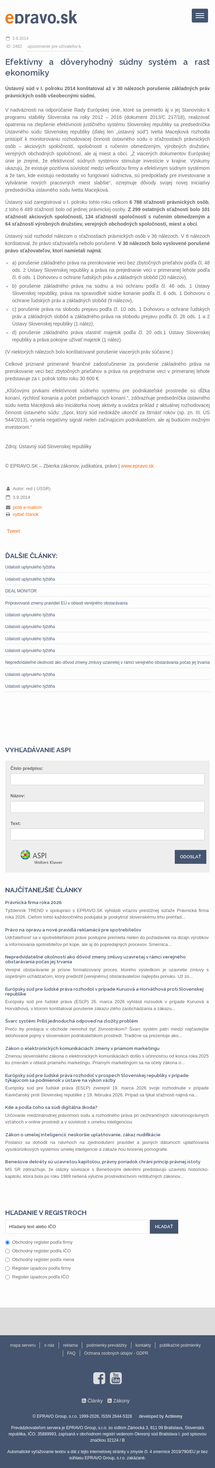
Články (95, 1401)
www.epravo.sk (137, 466)
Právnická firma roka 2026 (33, 902)
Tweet (13, 531)
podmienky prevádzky (106, 1345)
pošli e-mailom (27, 507)
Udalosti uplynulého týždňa (30, 567)
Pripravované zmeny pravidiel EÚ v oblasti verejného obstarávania (66, 603)
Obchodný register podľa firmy (38, 1242)
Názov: (17, 795)
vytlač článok (25, 514)
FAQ (71, 1353)
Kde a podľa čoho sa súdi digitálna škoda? (51, 1107)
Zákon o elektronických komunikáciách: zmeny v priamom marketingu (82, 1048)
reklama (70, 1345)
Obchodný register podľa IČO (38, 1250)
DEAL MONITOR (21, 591)
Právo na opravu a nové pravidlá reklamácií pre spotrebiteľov (73, 929)
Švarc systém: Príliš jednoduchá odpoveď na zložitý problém (71, 1021)
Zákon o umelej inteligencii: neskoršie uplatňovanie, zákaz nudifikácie (83, 1134)
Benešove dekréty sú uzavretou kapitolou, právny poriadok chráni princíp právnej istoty (102, 1161)
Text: (15, 823)
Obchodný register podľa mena (39, 1259)
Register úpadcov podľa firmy (38, 1268)
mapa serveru (22, 1345)
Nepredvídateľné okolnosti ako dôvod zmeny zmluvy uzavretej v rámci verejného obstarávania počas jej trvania (107, 662)
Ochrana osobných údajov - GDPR (116, 1353)
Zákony (121, 1401)
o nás (49, 1345)
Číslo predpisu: (26, 768)
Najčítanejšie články (43, 890)
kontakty (143, 1345)
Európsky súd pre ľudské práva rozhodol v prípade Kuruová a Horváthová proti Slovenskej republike (104, 992)
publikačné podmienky (180, 1345)
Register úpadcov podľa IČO (37, 1276)
